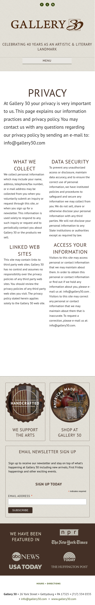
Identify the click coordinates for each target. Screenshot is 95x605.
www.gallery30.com (63, 599)
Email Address (20, 496)
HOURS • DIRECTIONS (49, 583)
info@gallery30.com (34, 599)
